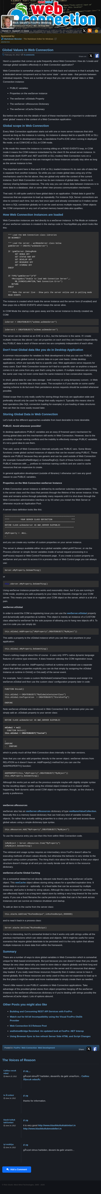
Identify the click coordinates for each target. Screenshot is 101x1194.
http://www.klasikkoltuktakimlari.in (57, 1125)
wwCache (20, 882)
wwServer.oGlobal (77, 613)
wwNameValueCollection (82, 811)
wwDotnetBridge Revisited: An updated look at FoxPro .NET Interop (47, 1031)
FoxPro (17, 1048)
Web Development (46, 1048)
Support (16, 31)
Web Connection (29, 1048)
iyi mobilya (9, 1144)
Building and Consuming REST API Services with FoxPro (41, 1011)
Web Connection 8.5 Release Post (28, 1026)
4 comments (29, 55)
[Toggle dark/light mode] (96, 31)
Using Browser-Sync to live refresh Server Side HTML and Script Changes (50, 1036)
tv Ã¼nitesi (9, 1095)
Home (5, 31)
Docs (26, 31)
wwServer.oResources (38, 811)
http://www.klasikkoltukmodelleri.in (42, 1128)
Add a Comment (16, 1169)
